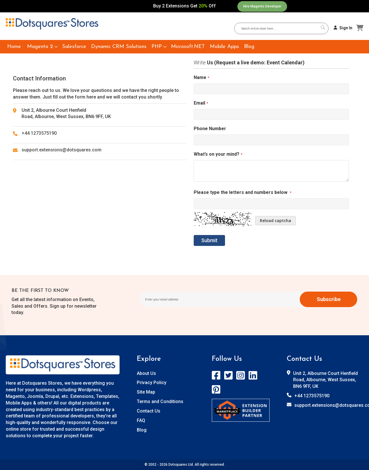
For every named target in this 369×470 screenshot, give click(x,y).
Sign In (345, 28)
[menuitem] (14, 46)
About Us (146, 373)
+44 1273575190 (39, 133)
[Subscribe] (328, 299)
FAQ (141, 420)
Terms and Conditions (160, 401)
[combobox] (283, 28)
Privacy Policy (151, 382)
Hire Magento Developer (262, 6)
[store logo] (52, 24)
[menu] (184, 46)
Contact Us (148, 411)
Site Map (146, 392)
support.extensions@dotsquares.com (61, 150)
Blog (142, 430)
